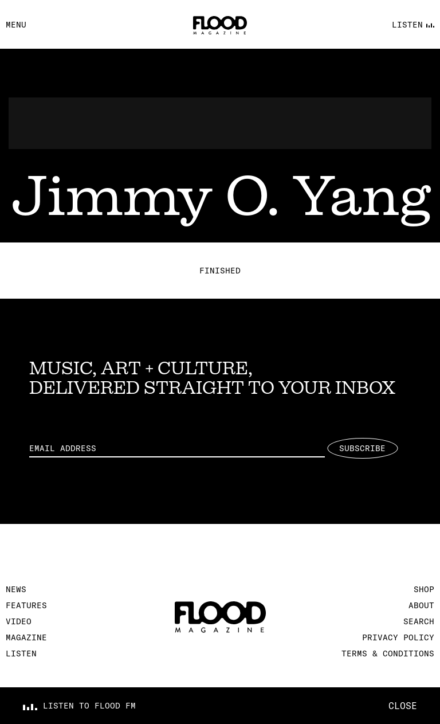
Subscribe (362, 448)
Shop (424, 589)
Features (26, 605)
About (421, 605)
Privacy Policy (398, 637)
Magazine (26, 637)
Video (19, 621)
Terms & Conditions (387, 653)
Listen (21, 653)
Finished (220, 270)
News (16, 589)
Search (418, 621)
